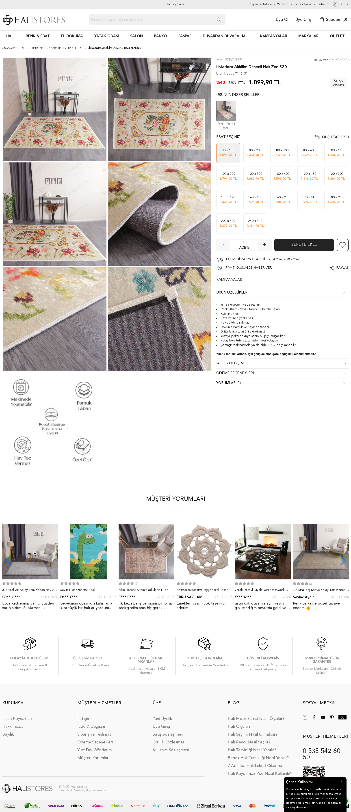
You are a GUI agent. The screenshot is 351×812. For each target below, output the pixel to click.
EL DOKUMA (72, 36)
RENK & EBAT (38, 36)
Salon (136, 36)
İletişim (83, 719)
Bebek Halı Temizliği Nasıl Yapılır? (258, 758)
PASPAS (184, 36)
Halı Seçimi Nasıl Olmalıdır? (252, 734)
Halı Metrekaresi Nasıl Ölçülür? (256, 719)
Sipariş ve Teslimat (94, 734)
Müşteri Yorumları (93, 758)
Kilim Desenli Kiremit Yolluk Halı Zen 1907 (143, 590)
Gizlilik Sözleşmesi (169, 742)
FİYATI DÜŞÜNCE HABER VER (248, 268)
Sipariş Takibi (261, 4)
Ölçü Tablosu (335, 137)
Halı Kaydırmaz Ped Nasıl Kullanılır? (260, 774)
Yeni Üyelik (162, 719)
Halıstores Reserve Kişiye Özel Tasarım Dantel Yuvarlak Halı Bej (204, 590)
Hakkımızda (13, 727)
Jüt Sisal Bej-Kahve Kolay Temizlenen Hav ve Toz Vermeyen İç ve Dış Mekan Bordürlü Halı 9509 (320, 590)
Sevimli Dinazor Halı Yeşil (77, 590)
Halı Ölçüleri (239, 727)
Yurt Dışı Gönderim (94, 750)
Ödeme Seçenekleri (95, 742)
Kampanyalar (273, 36)
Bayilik (8, 734)
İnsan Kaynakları (17, 719)
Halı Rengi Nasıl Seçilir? (249, 742)
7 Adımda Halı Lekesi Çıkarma (255, 766)
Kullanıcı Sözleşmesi (171, 750)
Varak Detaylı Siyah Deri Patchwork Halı (260, 590)
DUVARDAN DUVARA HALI (226, 36)
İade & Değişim (91, 727)
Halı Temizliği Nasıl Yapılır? (252, 750)
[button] (343, 560)
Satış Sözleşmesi (168, 734)
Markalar (308, 36)
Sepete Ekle (304, 245)
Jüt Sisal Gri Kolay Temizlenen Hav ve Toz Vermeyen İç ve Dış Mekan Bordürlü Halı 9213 (28, 590)
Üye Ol (282, 20)
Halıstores (229, 60)
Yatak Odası (106, 36)
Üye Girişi (303, 20)
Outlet (337, 36)
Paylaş (342, 268)
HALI (10, 36)
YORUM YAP (321, 60)
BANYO (160, 36)
